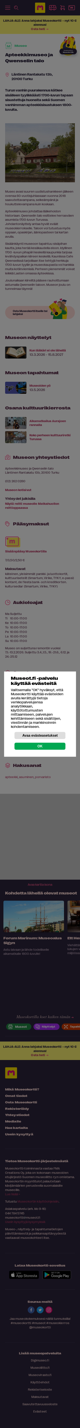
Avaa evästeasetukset (40, 735)
